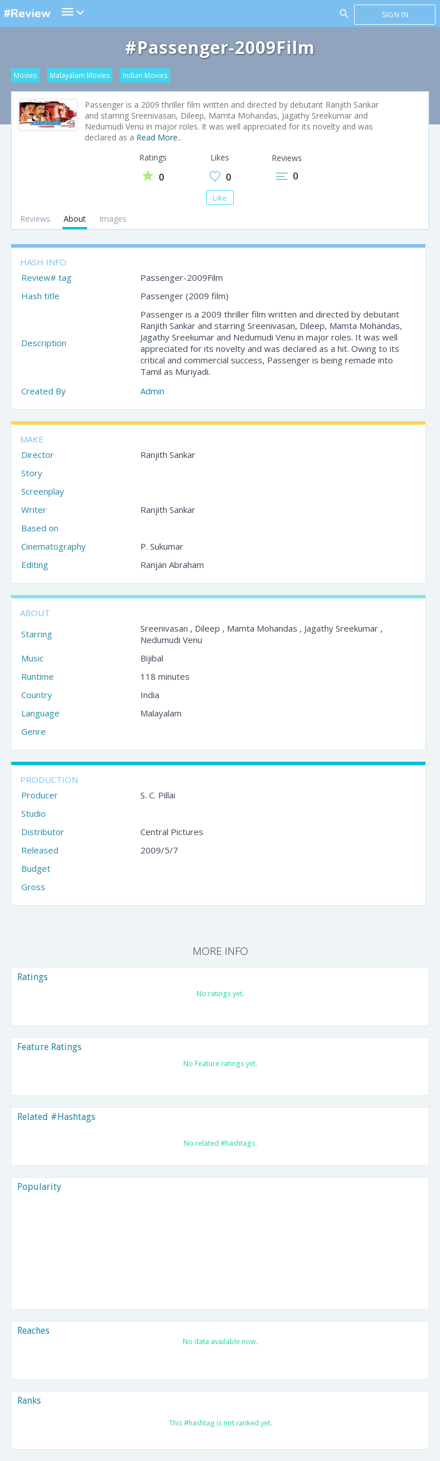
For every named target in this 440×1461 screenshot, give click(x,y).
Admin (152, 391)
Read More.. (158, 137)
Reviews (35, 218)
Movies (25, 75)
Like (220, 198)
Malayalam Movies (79, 75)
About (75, 218)
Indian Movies (145, 75)
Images (113, 218)
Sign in (395, 14)
